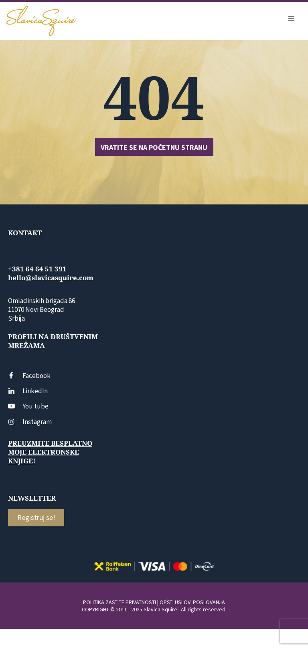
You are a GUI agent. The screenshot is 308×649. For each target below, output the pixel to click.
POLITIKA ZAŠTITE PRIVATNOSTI (119, 602)
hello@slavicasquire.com (50, 278)
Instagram (30, 421)
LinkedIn (28, 390)
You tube (28, 406)
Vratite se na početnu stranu (154, 147)
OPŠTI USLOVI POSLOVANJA (192, 602)
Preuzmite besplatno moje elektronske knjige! (50, 452)
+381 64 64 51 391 (37, 269)
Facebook (29, 375)
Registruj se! (36, 517)
